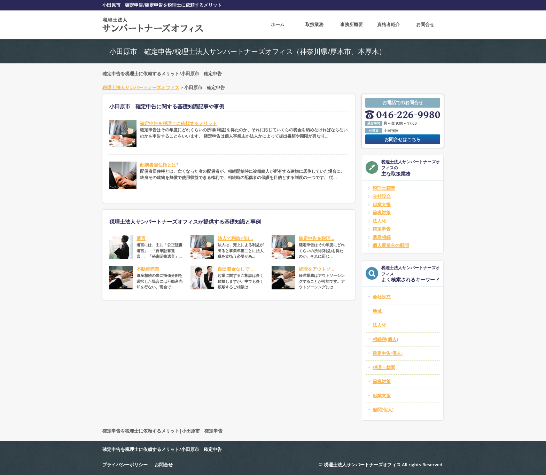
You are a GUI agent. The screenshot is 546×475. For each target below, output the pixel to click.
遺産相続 (382, 237)
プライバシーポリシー (125, 464)
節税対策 (382, 212)
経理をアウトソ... (316, 269)
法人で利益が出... (235, 238)
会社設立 (382, 196)
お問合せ (425, 25)
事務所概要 (351, 25)
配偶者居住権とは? (159, 165)
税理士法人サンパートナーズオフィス (140, 87)
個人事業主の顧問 (391, 245)
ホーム (277, 25)
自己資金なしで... (235, 269)
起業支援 (382, 204)
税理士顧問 (384, 188)
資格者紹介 (388, 25)
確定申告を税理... (316, 238)
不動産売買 (147, 269)
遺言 (141, 238)
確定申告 (382, 229)
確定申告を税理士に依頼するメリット (178, 123)
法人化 (379, 221)
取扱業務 (314, 25)
